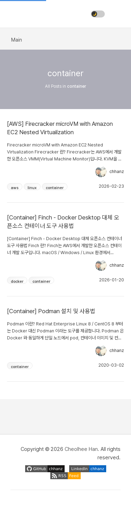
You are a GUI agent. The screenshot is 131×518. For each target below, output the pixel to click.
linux (32, 188)
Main (16, 40)
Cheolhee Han (81, 449)
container (55, 188)
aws (15, 188)
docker (17, 281)
